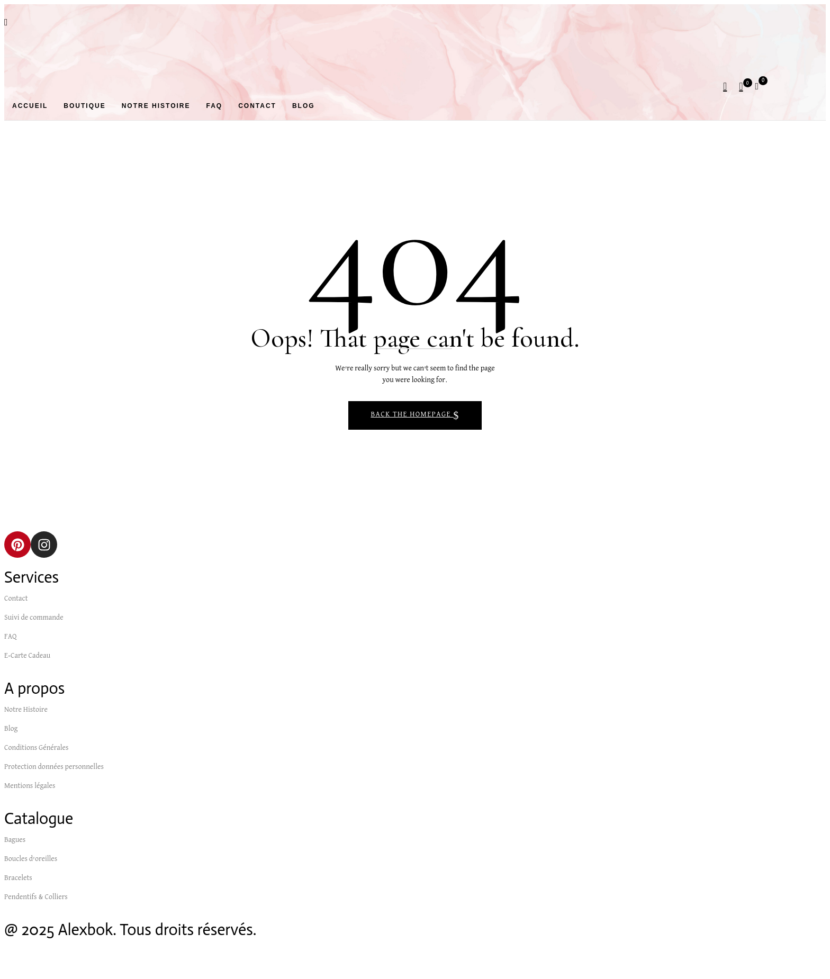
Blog (10, 729)
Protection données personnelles (54, 767)
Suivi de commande (34, 618)
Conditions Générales (36, 748)
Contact (16, 599)
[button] (760, 86)
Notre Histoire (26, 710)
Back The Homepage (412, 415)
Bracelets (18, 878)
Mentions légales (29, 786)
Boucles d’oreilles (30, 859)
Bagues (14, 840)
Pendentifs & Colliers (36, 897)
